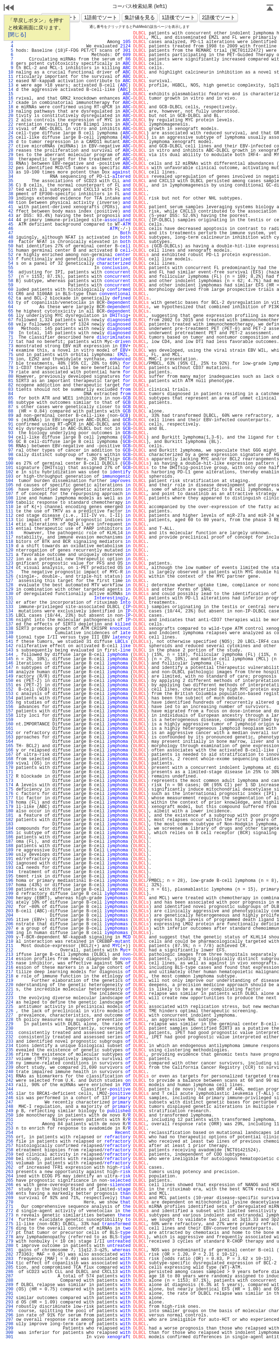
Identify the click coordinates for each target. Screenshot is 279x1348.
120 (9, 550)
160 (9, 724)
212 (9, 950)
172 (9, 776)
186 (9, 837)
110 (9, 507)
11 (9, 76)
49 (9, 241)
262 (9, 1167)
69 (9, 328)
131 (9, 598)
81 (9, 381)
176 (9, 793)
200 (9, 898)
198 (9, 889)
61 (9, 294)
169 (9, 763)
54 (9, 263)
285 (9, 1267)
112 (9, 515)
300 (9, 1332)
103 (9, 476)
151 (9, 685)
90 (9, 420)
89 (9, 415)
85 (9, 398)
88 (9, 411)
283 (9, 1258)
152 (9, 689)
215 (9, 963)
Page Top (270, 8)
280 (9, 1245)
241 (9, 1076)
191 (9, 859)
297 (9, 1319)
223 (9, 998)
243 (9, 1085)
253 (9, 1128)
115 (9, 528)
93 (9, 433)
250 (9, 1115)
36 (9, 185)
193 (9, 867)
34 (9, 176)
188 (9, 846)
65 (9, 311)
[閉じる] (17, 34)
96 (9, 446)
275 (9, 1224)
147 (9, 667)
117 (9, 537)
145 (9, 659)
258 (9, 1150)
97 (9, 450)
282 (9, 1254)
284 (9, 1263)
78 (9, 368)
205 (9, 919)
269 (9, 1198)
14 (9, 89)
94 (9, 437)
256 (9, 1141)
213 (9, 954)
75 (9, 354)
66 (9, 315)
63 (9, 302)
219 (9, 980)
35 (9, 181)
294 (9, 1306)
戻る (9, 8)
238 (9, 1063)
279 (9, 1241)
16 (9, 98)
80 (9, 376)
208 (9, 932)
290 (9, 1289)
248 (9, 1106)
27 (9, 146)
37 (9, 189)
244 (9, 1089)
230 (9, 1028)
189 (9, 850)
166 (9, 750)
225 (9, 1006)
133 (9, 607)
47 (9, 233)
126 (9, 576)
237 (9, 1059)
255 (9, 1137)
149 (9, 676)
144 (9, 654)
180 (9, 811)
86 (9, 402)
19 (9, 111)
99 (9, 459)
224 (9, 1002)
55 (9, 268)
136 (9, 620)
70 (9, 333)
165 (9, 746)
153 (9, 693)
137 (9, 624)
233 (9, 1041)
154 (9, 698)
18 (9, 107)
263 (9, 1172)
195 (9, 876)
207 (9, 928)
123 (9, 563)
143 (9, 650)
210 (9, 941)
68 (9, 324)
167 (9, 754)
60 (9, 289)
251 (9, 1119)
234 (9, 1045)
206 (9, 924)
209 (9, 937)
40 (9, 202)
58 (9, 281)
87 (9, 407)
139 (9, 633)
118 (9, 541)
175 (9, 789)
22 (9, 124)
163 (9, 737)
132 (9, 602)
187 (9, 841)
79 (9, 372)
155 (9, 702)
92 (9, 428)
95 (9, 441)
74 (9, 350)
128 (9, 585)
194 (9, 872)
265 (9, 1180)
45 (9, 224)
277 (9, 1232)
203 (9, 911)
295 (9, 1311)
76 (9, 359)
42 (9, 211)
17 (9, 102)
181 (9, 815)
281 (9, 1250)
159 (9, 720)
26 (9, 142)
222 (9, 993)
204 (9, 915)
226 (9, 1011)
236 (9, 1054)
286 (9, 1271)
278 (9, 1237)
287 (9, 1276)
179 (9, 806)
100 (9, 463)
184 (9, 828)
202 (9, 906)
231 (9, 1032)
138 (9, 628)
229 (9, 1024)
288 (9, 1280)
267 (9, 1189)
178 (9, 802)
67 (9, 320)
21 (9, 120)
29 (9, 155)
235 (9, 1050)
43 (9, 215)
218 (9, 976)
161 (9, 728)
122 (9, 559)
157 (9, 711)
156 (9, 706)
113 (9, 520)
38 (9, 194)
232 (9, 1037)
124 (9, 567)
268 (9, 1193)
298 (9, 1324)
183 (9, 824)
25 (9, 137)
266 (9, 1185)
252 (9, 1124)
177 (9, 798)
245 (9, 1093)
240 (9, 1072)
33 (9, 172)
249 (9, 1111)
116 (9, 533)
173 (9, 780)
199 (9, 893)
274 (9, 1219)
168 (9, 759)
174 (9, 785)
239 (9, 1067)
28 (9, 150)
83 (9, 389)
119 (9, 546)
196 (9, 880)
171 (9, 772)
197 (9, 885)
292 (9, 1298)
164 (9, 741)
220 (9, 985)
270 (9, 1202)
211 (9, 946)
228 (9, 1019)
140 (9, 637)
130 (9, 593)
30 (9, 159)
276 (9, 1228)
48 (9, 237)
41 (9, 207)
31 (9, 163)
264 (9, 1176)
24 (9, 133)
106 (9, 489)
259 (9, 1154)
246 (9, 1098)
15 (9, 94)
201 (9, 902)
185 (9, 833)
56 (9, 272)
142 (9, 646)
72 (9, 341)
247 (9, 1102)
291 (9, 1293)
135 (9, 615)
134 (9, 611)
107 (9, 494)
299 (9, 1328)
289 (9, 1285)
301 (9, 1337)
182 (9, 819)
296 (9, 1315)
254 (9, 1132)
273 (9, 1215)
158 (9, 715)
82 (9, 385)
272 (9, 1211)
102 (9, 472)
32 (9, 168)
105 (9, 485)
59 (9, 285)
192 (9, 863)
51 (9, 250)
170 (9, 767)
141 (9, 641)
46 (9, 228)
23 (9, 128)
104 (9, 480)
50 (9, 246)
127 (9, 580)
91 (9, 424)
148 (9, 672)
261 (9, 1163)
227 (9, 1015)
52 (9, 255)
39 (9, 198)
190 (9, 854)
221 (9, 989)
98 (9, 454)
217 (9, 972)
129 (9, 589)
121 (9, 554)
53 (9, 259)
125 (9, 572)
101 (9, 467)
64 (9, 307)
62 (9, 298)
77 (9, 363)
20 (9, 115)
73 (9, 346)
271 (9, 1206)
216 (9, 967)
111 (9, 511)
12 (9, 81)
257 (9, 1145)
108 (9, 498)
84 (9, 394)
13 (9, 85)
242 (9, 1080)
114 (9, 524)
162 (9, 733)
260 (9, 1158)
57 (9, 276)
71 (9, 337)
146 (9, 663)
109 (9, 502)
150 (9, 680)
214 (9, 959)
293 (9, 1302)
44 (9, 220)
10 (9, 72)
